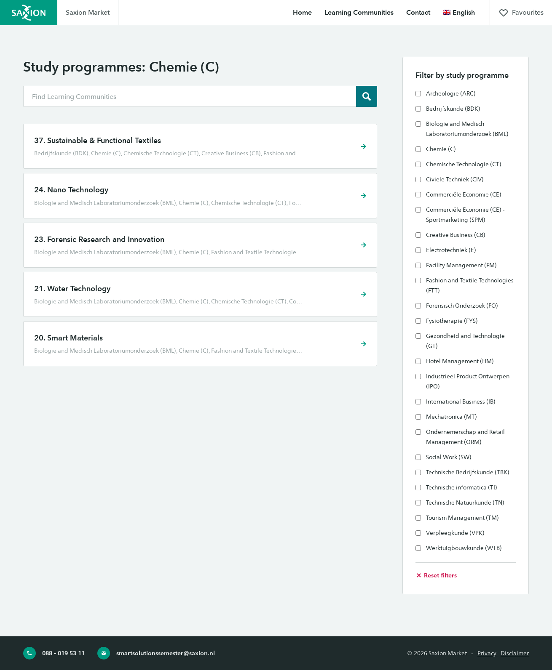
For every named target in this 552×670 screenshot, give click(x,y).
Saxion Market (88, 12)
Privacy (486, 653)
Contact (418, 12)
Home (302, 12)
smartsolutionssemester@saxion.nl (156, 653)
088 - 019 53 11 (54, 653)
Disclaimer (515, 653)
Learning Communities (359, 12)
